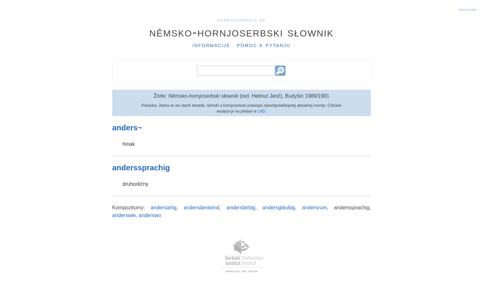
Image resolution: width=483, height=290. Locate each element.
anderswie (124, 215)
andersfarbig (241, 207)
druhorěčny (135, 184)
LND (261, 111)
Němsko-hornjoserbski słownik (241, 32)
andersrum (314, 207)
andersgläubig (279, 207)
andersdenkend (201, 207)
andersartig (164, 207)
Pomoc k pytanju (263, 44)
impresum (232, 271)
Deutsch (468, 9)
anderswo (150, 215)
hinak (129, 144)
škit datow (250, 271)
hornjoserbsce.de (241, 20)
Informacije (212, 44)
